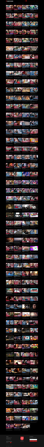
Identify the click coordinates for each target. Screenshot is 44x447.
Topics (23, 3)
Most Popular (36, 3)
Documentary (10, 3)
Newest (32, 3)
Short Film (15, 3)
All (6, 3)
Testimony (19, 3)
